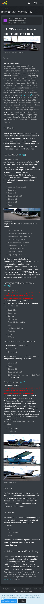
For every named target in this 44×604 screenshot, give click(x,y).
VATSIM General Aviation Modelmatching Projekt (17, 19)
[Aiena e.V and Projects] (4, 3)
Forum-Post (25, 95)
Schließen (22, 601)
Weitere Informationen (9, 601)
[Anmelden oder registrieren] (35, 3)
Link (21, 154)
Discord (6, 579)
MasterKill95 (12, 23)
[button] (41, 3)
